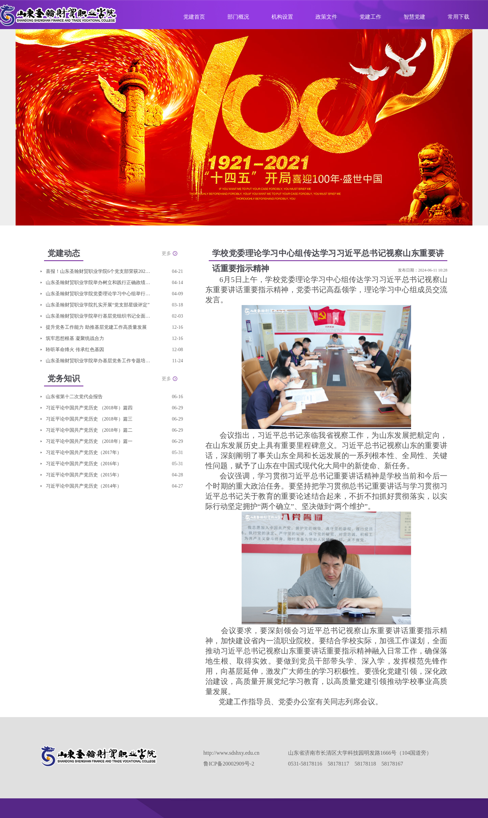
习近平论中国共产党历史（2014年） (84, 486)
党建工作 (370, 17)
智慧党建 (414, 17)
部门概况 (238, 17)
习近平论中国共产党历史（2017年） (84, 452)
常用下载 (458, 17)
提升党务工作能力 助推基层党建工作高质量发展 (96, 327)
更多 (166, 253)
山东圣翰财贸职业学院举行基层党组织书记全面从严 (98, 316)
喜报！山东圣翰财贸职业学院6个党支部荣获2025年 (98, 271)
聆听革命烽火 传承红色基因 (75, 349)
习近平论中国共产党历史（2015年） (84, 474)
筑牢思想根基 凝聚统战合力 (75, 338)
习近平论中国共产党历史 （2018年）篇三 (89, 419)
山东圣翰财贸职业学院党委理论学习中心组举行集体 (98, 293)
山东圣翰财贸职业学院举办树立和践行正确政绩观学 (98, 282)
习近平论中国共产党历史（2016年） (84, 463)
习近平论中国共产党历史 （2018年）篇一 (89, 441)
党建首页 (194, 17)
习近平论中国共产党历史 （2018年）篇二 (89, 430)
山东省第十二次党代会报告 (74, 396)
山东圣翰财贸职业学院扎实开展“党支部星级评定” (97, 304)
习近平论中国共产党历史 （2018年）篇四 (89, 407)
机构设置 (282, 17)
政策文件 (326, 17)
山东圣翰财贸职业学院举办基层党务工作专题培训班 (98, 360)
